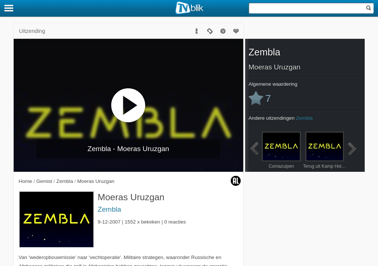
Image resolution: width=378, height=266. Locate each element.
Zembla (109, 209)
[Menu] (9, 8)
